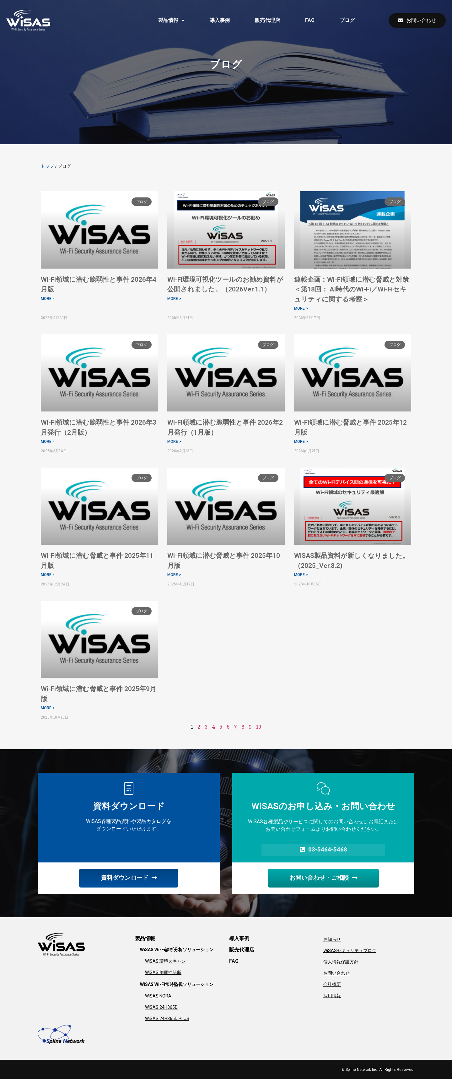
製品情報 (171, 20)
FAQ (310, 20)
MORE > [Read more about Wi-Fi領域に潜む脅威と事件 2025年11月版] (48, 575)
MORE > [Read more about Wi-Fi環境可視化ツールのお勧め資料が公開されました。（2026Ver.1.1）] (174, 298)
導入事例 (220, 20)
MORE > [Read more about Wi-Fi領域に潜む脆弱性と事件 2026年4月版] (48, 298)
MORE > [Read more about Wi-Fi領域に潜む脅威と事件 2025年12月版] (301, 441)
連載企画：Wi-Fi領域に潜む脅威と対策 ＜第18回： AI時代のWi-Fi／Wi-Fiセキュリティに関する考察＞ (355, 289)
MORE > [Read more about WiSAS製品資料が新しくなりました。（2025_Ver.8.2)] (301, 575)
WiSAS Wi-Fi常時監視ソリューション (176, 984)
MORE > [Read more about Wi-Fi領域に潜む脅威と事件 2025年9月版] (48, 708)
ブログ (347, 20)
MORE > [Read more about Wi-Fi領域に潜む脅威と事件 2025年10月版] (174, 575)
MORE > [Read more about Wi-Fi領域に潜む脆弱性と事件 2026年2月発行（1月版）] (174, 441)
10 (258, 726)
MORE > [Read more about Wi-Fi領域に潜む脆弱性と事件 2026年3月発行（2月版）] (48, 441)
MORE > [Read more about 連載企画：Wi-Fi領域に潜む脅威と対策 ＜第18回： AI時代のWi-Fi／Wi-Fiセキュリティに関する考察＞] (301, 308)
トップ (47, 166)
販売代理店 (267, 20)
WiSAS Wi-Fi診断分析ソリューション (176, 949)
